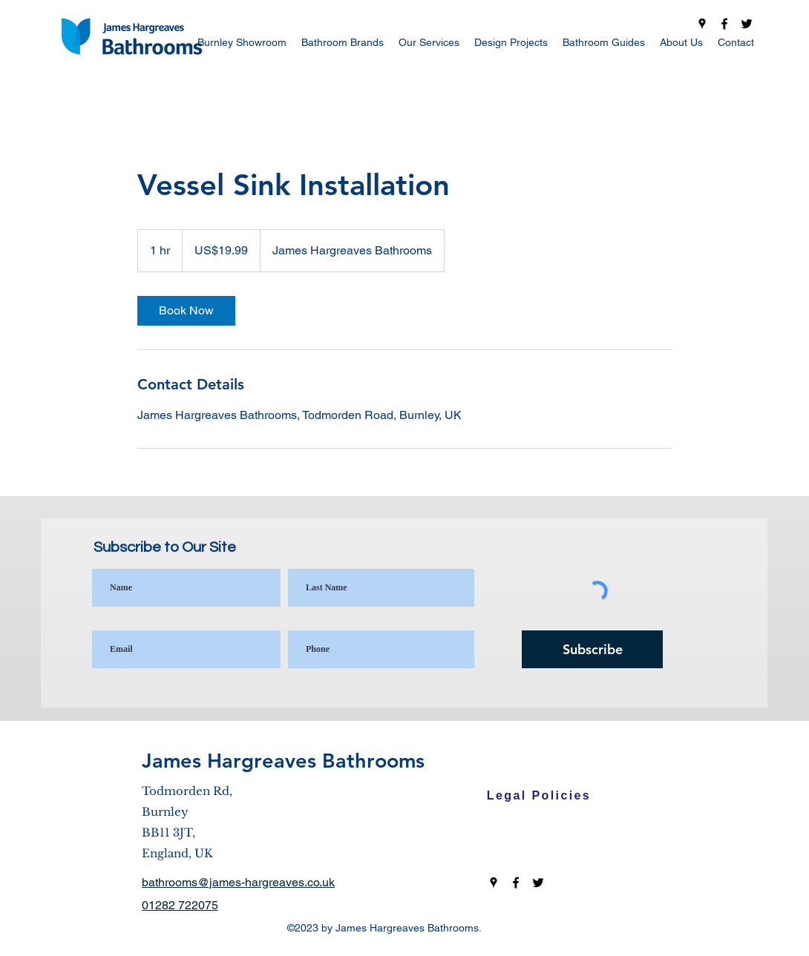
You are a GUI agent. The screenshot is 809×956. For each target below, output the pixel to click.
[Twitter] (746, 23)
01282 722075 (180, 905)
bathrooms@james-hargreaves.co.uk (238, 882)
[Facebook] (724, 23)
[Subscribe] (592, 649)
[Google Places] (702, 23)
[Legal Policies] (539, 796)
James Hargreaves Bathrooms (283, 760)
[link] (186, 311)
